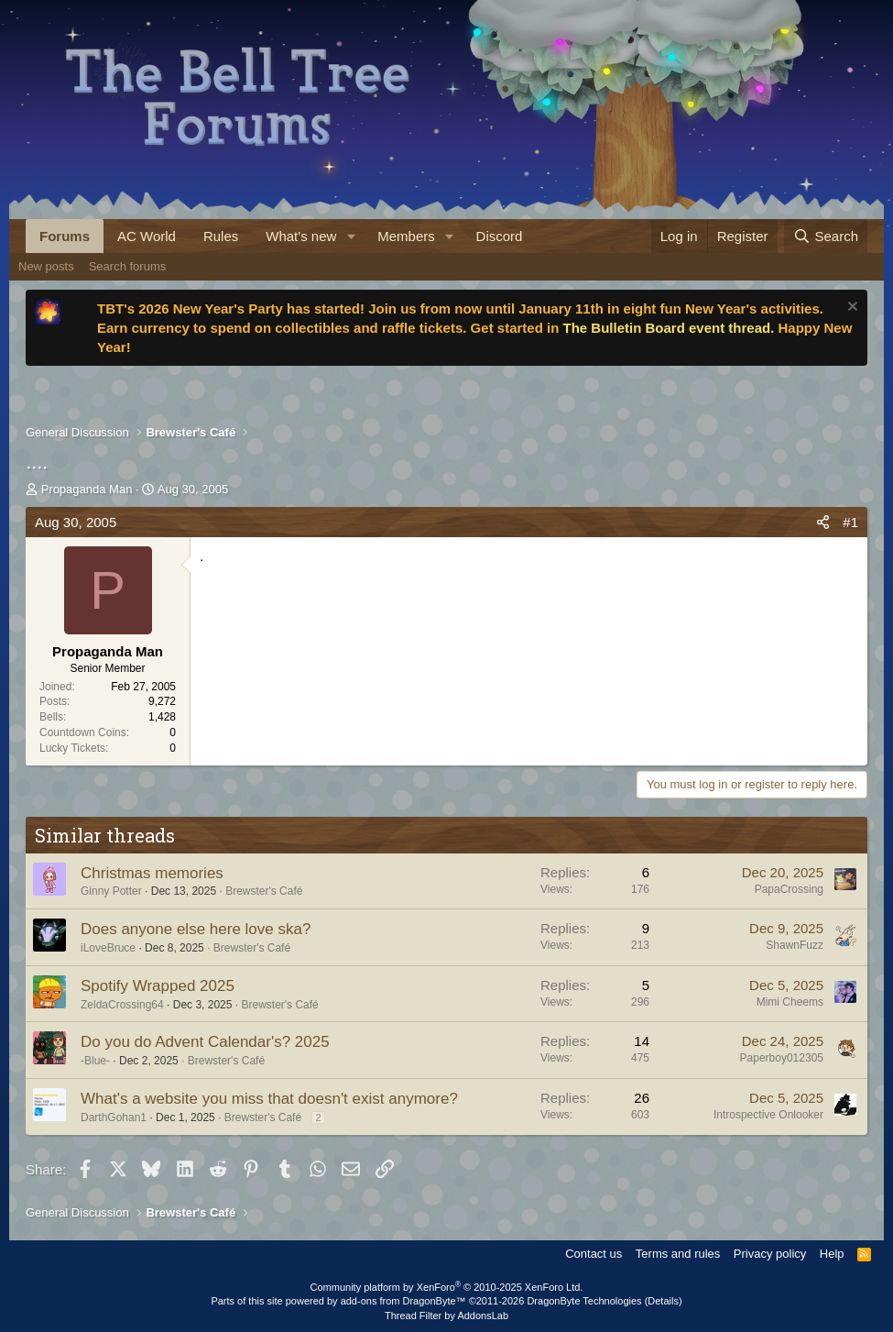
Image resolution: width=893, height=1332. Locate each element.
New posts (46, 266)
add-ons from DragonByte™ (403, 1300)
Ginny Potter (111, 891)
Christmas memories (152, 873)
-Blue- (95, 1060)
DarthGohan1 (114, 1117)
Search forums (128, 266)
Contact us (593, 1253)
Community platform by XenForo (446, 1287)
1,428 (162, 716)
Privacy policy (770, 1253)
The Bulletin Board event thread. (668, 328)
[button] (351, 236)
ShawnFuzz (794, 945)
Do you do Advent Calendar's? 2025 (205, 1042)
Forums (64, 236)
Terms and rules (678, 1253)
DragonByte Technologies (584, 1300)
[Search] (825, 236)
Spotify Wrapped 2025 (157, 986)
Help (832, 1253)
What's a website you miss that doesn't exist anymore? (269, 1098)
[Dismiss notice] (850, 308)
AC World (146, 236)
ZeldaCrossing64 (122, 1004)
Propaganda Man (87, 489)
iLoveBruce (108, 947)
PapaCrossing (789, 889)
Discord (499, 236)
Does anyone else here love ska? (195, 929)
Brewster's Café (263, 891)
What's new (301, 236)
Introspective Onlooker (768, 1114)
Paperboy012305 (781, 1057)
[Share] (823, 522)
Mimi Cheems (790, 1002)
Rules (220, 236)
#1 (850, 522)
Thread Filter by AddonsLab (446, 1315)
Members (406, 236)
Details (663, 1300)
